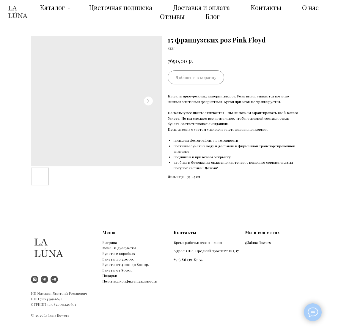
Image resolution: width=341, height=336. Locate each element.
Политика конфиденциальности (129, 281)
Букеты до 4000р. (118, 259)
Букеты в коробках (118, 253)
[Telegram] (54, 279)
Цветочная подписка (120, 7)
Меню (108, 232)
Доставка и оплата (201, 7)
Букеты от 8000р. (117, 270)
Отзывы (172, 16)
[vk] (44, 279)
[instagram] (34, 279)
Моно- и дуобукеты (119, 247)
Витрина (109, 242)
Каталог (53, 7)
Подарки (109, 275)
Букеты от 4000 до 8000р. (125, 264)
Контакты (266, 7)
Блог (212, 16)
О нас (310, 7)
